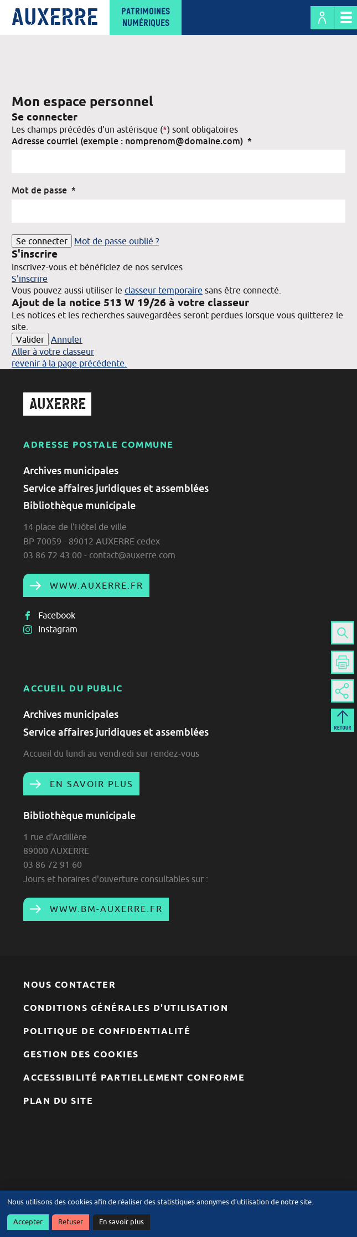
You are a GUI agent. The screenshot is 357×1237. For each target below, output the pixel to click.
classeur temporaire (164, 290)
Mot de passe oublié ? (116, 241)
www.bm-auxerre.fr (104, 909)
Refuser (70, 1222)
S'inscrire (30, 279)
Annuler (66, 339)
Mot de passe (44, 190)
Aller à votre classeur (53, 352)
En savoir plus (121, 1222)
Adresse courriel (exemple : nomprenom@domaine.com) (132, 140)
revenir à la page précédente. (69, 363)
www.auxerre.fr (94, 585)
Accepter (28, 1222)
